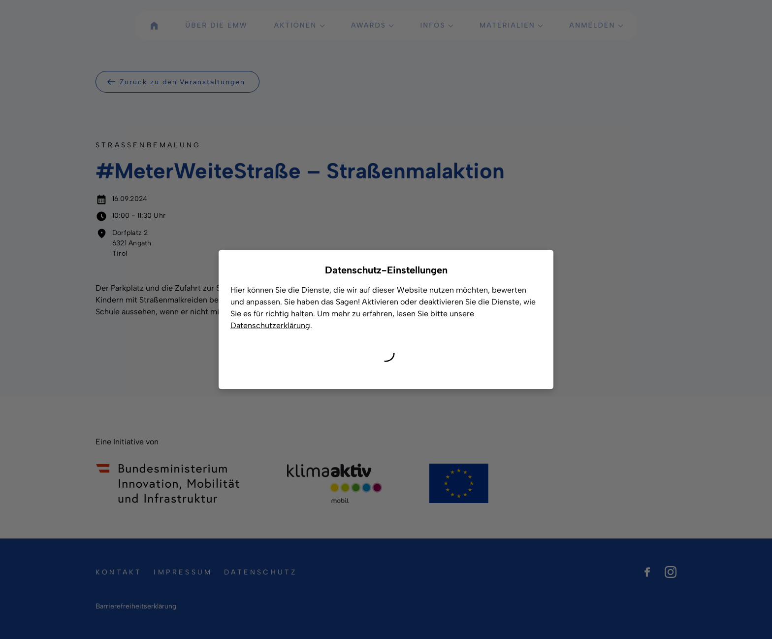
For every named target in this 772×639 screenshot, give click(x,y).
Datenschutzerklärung (270, 325)
